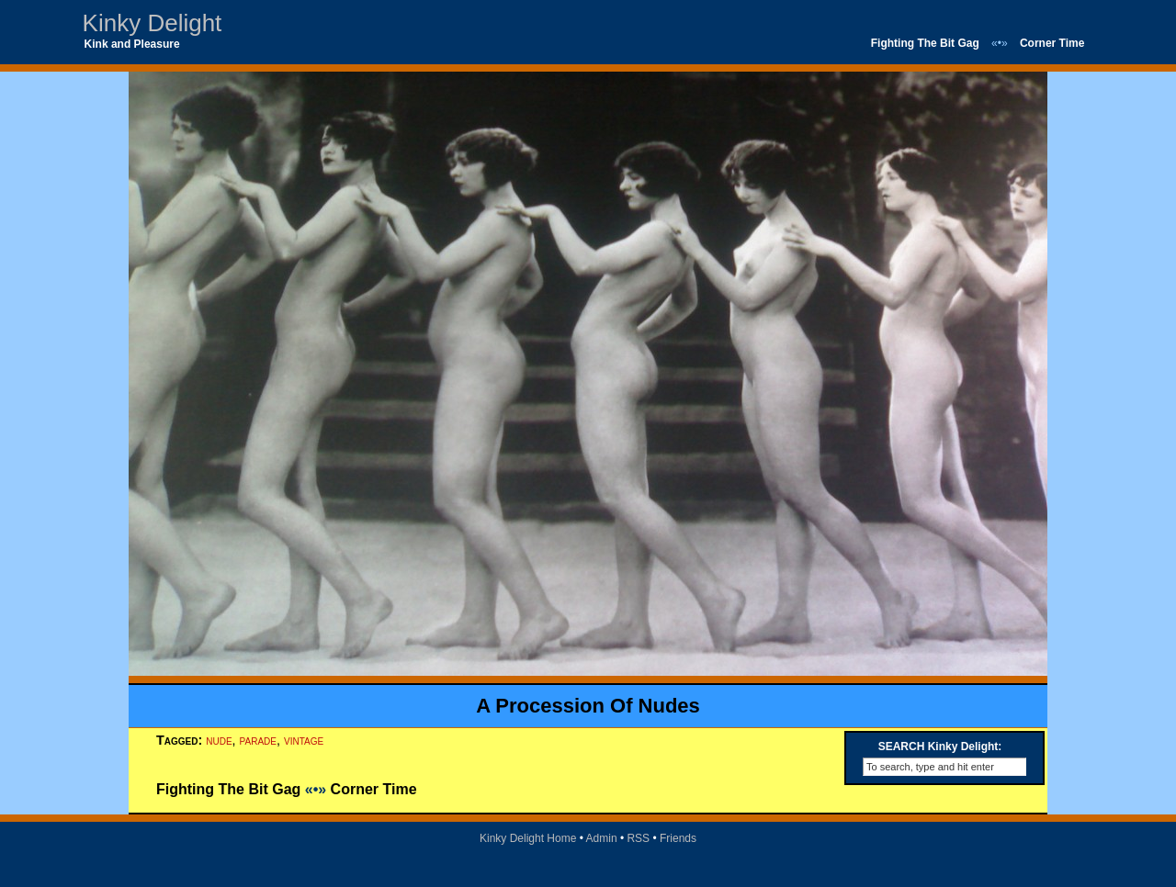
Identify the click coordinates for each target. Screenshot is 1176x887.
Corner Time (1052, 43)
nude (219, 740)
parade (258, 740)
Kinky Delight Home (528, 838)
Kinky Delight (152, 23)
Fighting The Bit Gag (925, 43)
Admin (601, 838)
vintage (303, 740)
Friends (678, 838)
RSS (638, 838)
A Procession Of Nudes (588, 705)
